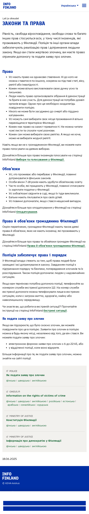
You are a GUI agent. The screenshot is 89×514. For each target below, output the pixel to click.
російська (54, 401)
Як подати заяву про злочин (25, 375)
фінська (10, 380)
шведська (23, 380)
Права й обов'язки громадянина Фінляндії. (56, 245)
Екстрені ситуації (55, 310)
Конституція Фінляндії (21, 420)
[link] (9, 5)
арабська (13, 404)
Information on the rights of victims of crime (35, 395)
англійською (39, 380)
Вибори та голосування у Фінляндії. (40, 159)
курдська (42, 404)
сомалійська (28, 404)
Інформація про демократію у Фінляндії (33, 440)
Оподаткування (26, 211)
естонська (68, 401)
